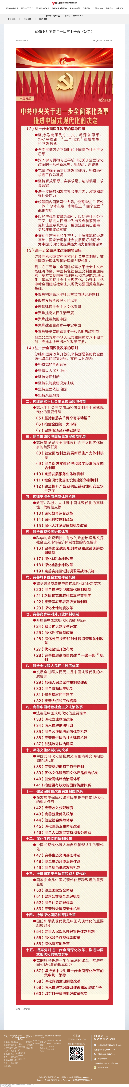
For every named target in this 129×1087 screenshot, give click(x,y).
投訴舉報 (57, 1043)
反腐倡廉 (57, 1040)
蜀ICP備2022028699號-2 (82, 1080)
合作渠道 (66, 16)
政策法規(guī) (98, 8)
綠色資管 (14, 1057)
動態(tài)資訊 (75, 8)
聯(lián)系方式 (78, 16)
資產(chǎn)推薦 (21, 1047)
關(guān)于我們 (27, 8)
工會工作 (50, 1046)
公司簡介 (7, 1042)
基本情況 (7, 1045)
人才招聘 (36, 1043)
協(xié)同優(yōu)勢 (53, 16)
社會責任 (7, 1066)
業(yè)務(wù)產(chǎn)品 (14, 1051)
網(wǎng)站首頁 (12, 8)
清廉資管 (119, 8)
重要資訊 (29, 1042)
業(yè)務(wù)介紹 (42, 8)
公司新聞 (29, 1045)
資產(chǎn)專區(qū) (59, 8)
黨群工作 (109, 8)
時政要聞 (24, 41)
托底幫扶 (50, 1049)
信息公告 (86, 8)
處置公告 (21, 1059)
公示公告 (36, 1040)
